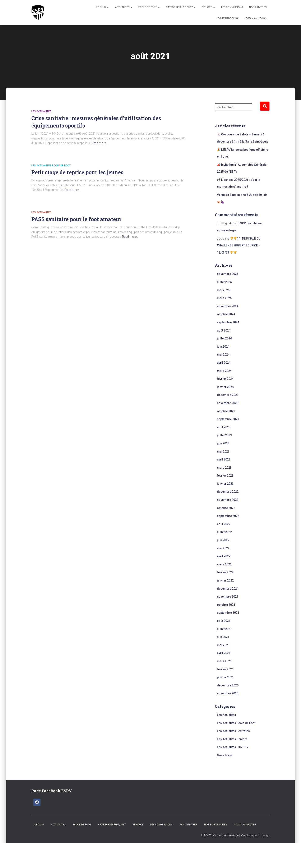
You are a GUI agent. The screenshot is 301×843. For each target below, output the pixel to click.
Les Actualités (41, 111)
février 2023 (225, 475)
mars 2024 (224, 370)
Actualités (123, 7)
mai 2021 (223, 645)
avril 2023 (223, 459)
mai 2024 (223, 354)
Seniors (208, 7)
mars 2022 (224, 564)
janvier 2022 (225, 580)
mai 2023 (223, 451)
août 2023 (223, 427)
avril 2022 (223, 556)
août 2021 (223, 620)
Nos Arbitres (258, 7)
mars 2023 (224, 467)
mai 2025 (223, 290)
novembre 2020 (227, 693)
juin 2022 (223, 540)
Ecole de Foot (149, 7)
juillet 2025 (224, 282)
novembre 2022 (227, 499)
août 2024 (223, 330)
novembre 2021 (227, 596)
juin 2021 (223, 637)
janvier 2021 (225, 677)
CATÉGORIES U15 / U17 (181, 7)
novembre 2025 (227, 273)
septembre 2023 (228, 419)
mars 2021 (224, 661)
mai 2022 (223, 548)
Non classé (224, 755)
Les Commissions (232, 7)
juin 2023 (223, 443)
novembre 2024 (227, 306)
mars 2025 (224, 298)
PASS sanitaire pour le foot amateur (76, 219)
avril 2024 (223, 362)
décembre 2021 (228, 588)
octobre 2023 (226, 411)
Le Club (102, 7)
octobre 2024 (226, 314)
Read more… (100, 143)
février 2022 (225, 572)
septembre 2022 (228, 516)
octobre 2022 (226, 508)
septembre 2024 (228, 322)
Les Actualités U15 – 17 (232, 747)
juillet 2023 (224, 435)
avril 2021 (223, 653)
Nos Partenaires (227, 17)
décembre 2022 (228, 491)
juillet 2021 (224, 629)
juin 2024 (223, 346)
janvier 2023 (225, 483)
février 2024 (225, 378)
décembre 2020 (228, 685)
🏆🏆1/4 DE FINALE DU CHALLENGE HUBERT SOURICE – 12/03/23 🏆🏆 (238, 245)
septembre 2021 (228, 612)
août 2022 (223, 524)
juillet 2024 (224, 338)
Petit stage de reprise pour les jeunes (77, 172)
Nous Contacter (256, 17)
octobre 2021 (226, 604)
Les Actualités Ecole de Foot (51, 165)
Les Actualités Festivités (233, 731)
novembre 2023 (227, 403)
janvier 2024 (225, 387)
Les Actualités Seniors (232, 739)
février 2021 (225, 669)
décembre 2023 (228, 395)
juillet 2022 (224, 532)
